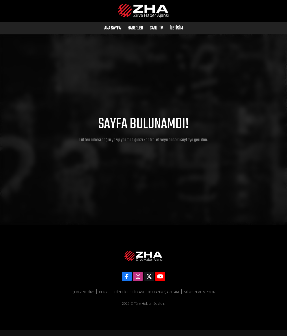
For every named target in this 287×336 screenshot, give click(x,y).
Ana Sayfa (112, 34)
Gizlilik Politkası (129, 298)
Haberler (135, 34)
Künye (101, 298)
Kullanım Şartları (166, 298)
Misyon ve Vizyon (205, 298)
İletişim (176, 34)
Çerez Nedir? (77, 298)
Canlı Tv (156, 34)
